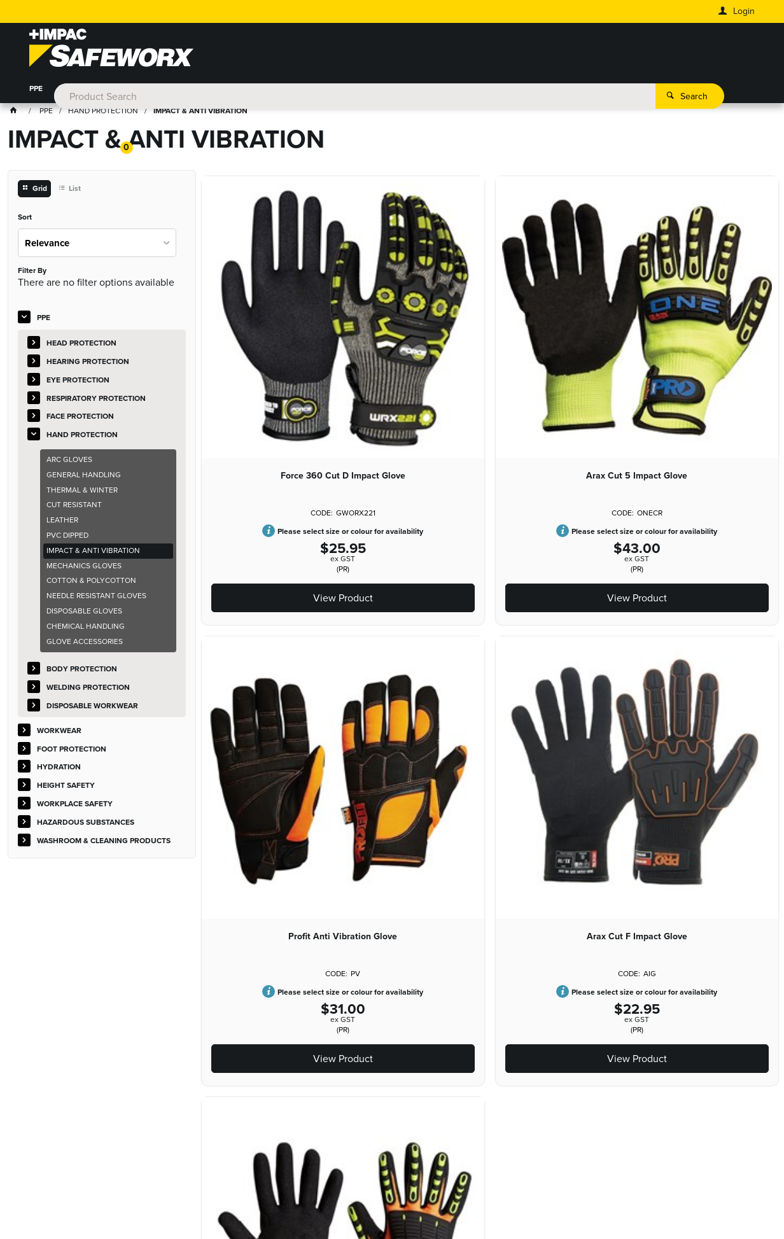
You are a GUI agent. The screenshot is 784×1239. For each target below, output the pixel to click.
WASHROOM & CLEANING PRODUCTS (632, 91)
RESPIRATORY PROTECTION (96, 400)
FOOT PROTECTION (160, 91)
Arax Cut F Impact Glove (294, 737)
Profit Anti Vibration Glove (685, 374)
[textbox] (373, 51)
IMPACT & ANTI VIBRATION (93, 552)
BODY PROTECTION (81, 671)
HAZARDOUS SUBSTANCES (497, 91)
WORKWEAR (84, 91)
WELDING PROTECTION (88, 690)
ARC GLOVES (69, 461)
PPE (36, 91)
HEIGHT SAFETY (306, 91)
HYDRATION (236, 91)
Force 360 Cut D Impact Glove (294, 374)
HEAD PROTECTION (81, 345)
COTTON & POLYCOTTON (91, 583)
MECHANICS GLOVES (84, 567)
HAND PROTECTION (82, 437)
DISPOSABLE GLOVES (84, 613)
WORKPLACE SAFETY (392, 91)
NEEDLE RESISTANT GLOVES (96, 598)
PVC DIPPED (67, 537)
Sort (25, 220)
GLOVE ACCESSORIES (84, 643)
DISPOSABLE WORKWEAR (92, 707)
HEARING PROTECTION (87, 363)
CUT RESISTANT (74, 507)
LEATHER (62, 522)
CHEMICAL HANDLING (85, 628)
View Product (294, 496)
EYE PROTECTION (77, 382)
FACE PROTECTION (80, 418)
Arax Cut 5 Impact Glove (489, 374)
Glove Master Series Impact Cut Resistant (489, 742)
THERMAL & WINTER (82, 492)
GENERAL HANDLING (83, 476)
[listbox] (97, 244)
